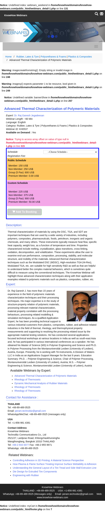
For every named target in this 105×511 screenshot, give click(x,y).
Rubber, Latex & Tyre (27, 56)
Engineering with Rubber (26, 475)
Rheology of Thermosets (27, 379)
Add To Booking (24, 211)
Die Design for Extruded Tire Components (35, 471)
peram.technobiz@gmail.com (30, 410)
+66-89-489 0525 (45, 490)
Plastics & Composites (80, 56)
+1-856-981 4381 (73, 490)
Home (8, 56)
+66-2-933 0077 (20, 444)
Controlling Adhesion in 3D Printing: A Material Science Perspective (48, 460)
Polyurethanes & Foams (53, 56)
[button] (8, 32)
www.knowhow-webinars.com (52, 497)
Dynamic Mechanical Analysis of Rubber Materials (40, 383)
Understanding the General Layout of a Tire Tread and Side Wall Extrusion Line (54, 467)
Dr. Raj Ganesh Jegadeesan (29, 115)
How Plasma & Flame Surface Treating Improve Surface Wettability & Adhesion (54, 464)
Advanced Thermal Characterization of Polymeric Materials (45, 375)
